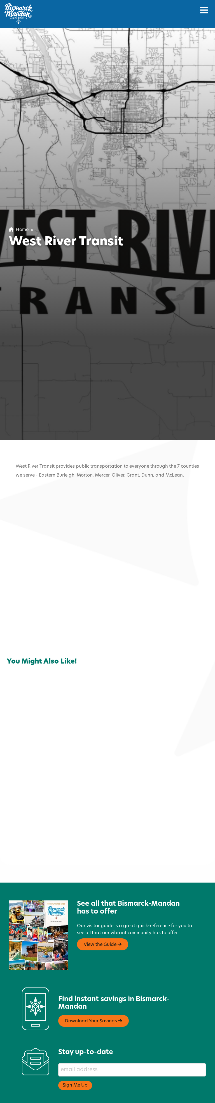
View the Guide (102, 920)
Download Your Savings (93, 997)
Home (19, 230)
